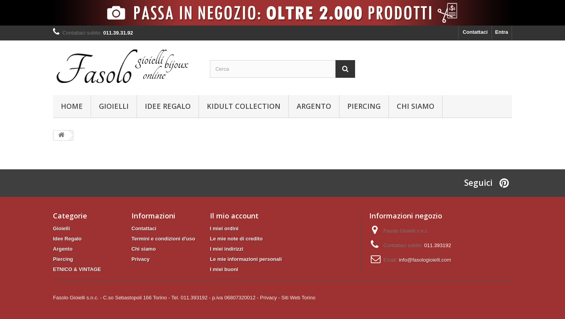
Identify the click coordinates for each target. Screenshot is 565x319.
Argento (314, 106)
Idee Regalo (168, 106)
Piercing (364, 106)
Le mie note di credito (236, 239)
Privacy (140, 259)
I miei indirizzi (226, 249)
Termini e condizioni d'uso (163, 239)
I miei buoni (224, 269)
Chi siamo (415, 106)
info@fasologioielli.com (425, 260)
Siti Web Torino (298, 298)
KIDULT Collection (244, 106)
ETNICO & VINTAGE (77, 269)
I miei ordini (224, 228)
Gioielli (114, 106)
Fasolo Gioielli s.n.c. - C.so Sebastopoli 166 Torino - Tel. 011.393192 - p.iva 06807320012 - (156, 298)
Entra (501, 32)
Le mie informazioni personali (246, 259)
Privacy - (270, 298)
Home (72, 106)
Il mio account (234, 215)
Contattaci (475, 32)
